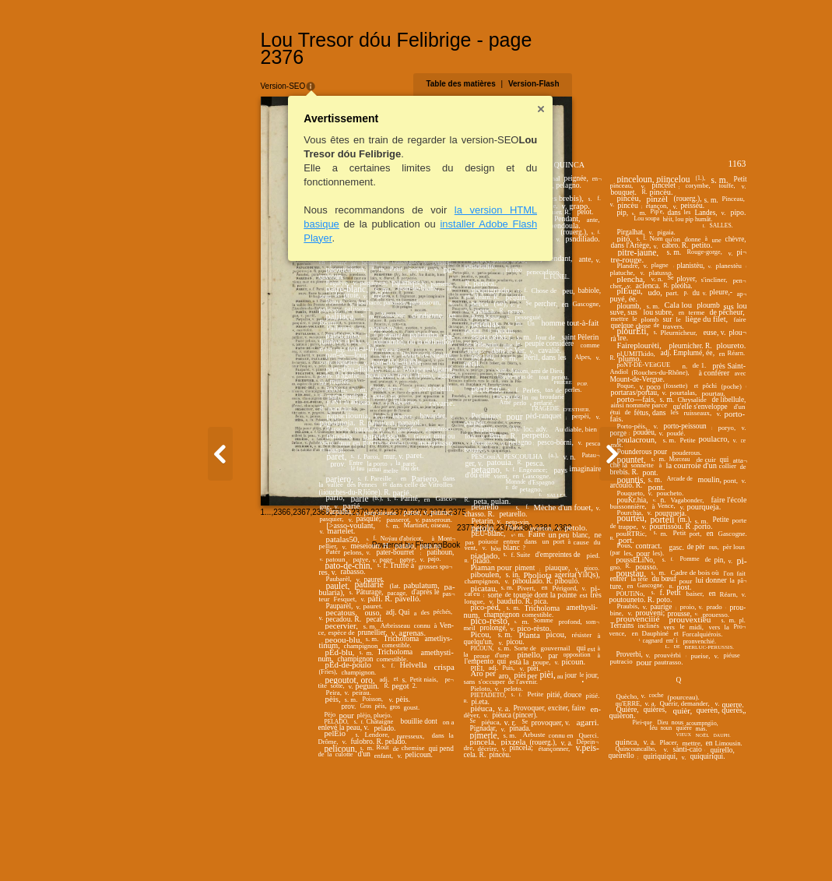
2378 (618, 847)
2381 (677, 847)
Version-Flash (667, 66)
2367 (168, 845)
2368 (187, 845)
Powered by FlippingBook (416, 864)
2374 (304, 845)
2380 (657, 847)
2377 (599, 847)
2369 (207, 845)
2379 (638, 847)
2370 (226, 845)
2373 (284, 845)
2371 (246, 845)
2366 (148, 845)
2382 (696, 847)
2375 (323, 845)
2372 (265, 845)
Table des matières (594, 66)
